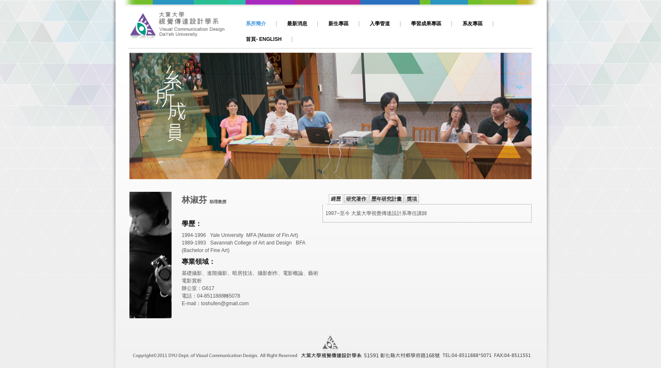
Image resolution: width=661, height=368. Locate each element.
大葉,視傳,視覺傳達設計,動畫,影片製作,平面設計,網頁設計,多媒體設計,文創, (181, 28)
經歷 (336, 199)
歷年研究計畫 (386, 199)
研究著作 (356, 199)
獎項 (412, 199)
